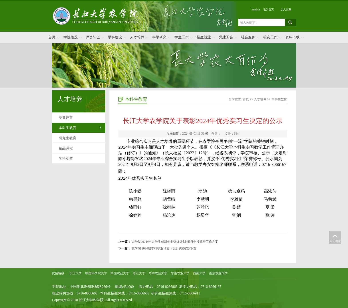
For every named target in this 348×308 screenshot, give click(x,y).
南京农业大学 (218, 273)
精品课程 (66, 148)
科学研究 (159, 37)
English (256, 9)
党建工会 (226, 37)
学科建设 (115, 37)
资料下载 (292, 37)
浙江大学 (139, 273)
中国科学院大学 (96, 273)
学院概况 (70, 37)
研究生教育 (67, 138)
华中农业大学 (158, 273)
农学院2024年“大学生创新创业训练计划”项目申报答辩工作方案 (175, 241)
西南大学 (199, 273)
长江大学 (75, 273)
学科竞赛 (66, 158)
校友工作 (270, 37)
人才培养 (137, 37)
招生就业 (204, 37)
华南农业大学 (180, 273)
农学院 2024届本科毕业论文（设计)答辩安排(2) (164, 248)
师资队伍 (93, 37)
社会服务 (248, 37)
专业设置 (66, 118)
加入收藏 (286, 9)
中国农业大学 (120, 273)
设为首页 (268, 9)
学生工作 (181, 37)
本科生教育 (67, 128)
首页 (51, 37)
